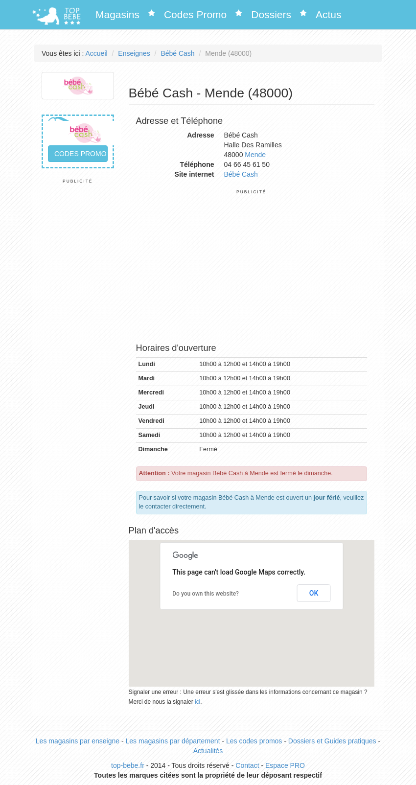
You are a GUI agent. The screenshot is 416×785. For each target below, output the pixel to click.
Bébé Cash (177, 53)
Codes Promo (195, 14)
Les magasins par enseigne (77, 741)
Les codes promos (254, 741)
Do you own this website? (205, 593)
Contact (247, 765)
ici (197, 701)
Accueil (97, 53)
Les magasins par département (173, 741)
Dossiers (271, 14)
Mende (255, 155)
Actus (329, 14)
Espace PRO (285, 765)
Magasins (117, 14)
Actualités (208, 751)
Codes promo (80, 154)
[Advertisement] (78, 331)
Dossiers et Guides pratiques (332, 741)
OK (314, 593)
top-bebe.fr (127, 765)
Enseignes (134, 53)
